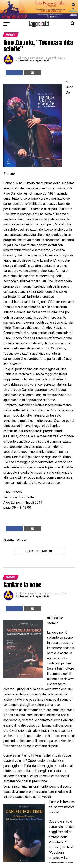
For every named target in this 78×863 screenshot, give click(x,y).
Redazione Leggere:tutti (34, 60)
